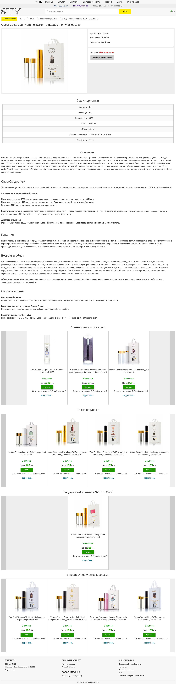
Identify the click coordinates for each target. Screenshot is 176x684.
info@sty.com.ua (80, 6)
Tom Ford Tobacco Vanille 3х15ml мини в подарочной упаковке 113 (27, 618)
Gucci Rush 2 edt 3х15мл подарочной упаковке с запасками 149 (88, 536)
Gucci (107, 42)
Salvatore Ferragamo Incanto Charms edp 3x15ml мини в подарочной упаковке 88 (108, 618)
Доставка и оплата (91, 2)
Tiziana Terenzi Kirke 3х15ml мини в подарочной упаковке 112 (149, 618)
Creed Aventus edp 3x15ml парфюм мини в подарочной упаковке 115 (149, 453)
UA (36, 2)
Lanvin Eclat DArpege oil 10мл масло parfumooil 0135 (47, 371)
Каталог (61, 2)
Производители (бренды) (72, 676)
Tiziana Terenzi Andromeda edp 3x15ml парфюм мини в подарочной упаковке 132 (67, 618)
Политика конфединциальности (131, 676)
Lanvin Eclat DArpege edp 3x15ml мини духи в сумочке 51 (129, 371)
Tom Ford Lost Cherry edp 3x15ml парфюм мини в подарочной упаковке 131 (108, 453)
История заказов (68, 664)
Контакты (74, 2)
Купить (47, 387)
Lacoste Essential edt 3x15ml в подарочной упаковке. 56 (26, 453)
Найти (124, 11)
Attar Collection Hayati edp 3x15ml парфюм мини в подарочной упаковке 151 (67, 453)
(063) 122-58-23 (61, 6)
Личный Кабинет (68, 667)
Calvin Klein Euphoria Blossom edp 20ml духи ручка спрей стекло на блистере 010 (88, 371)
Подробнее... (47, 395)
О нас (121, 673)
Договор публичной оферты (130, 664)
